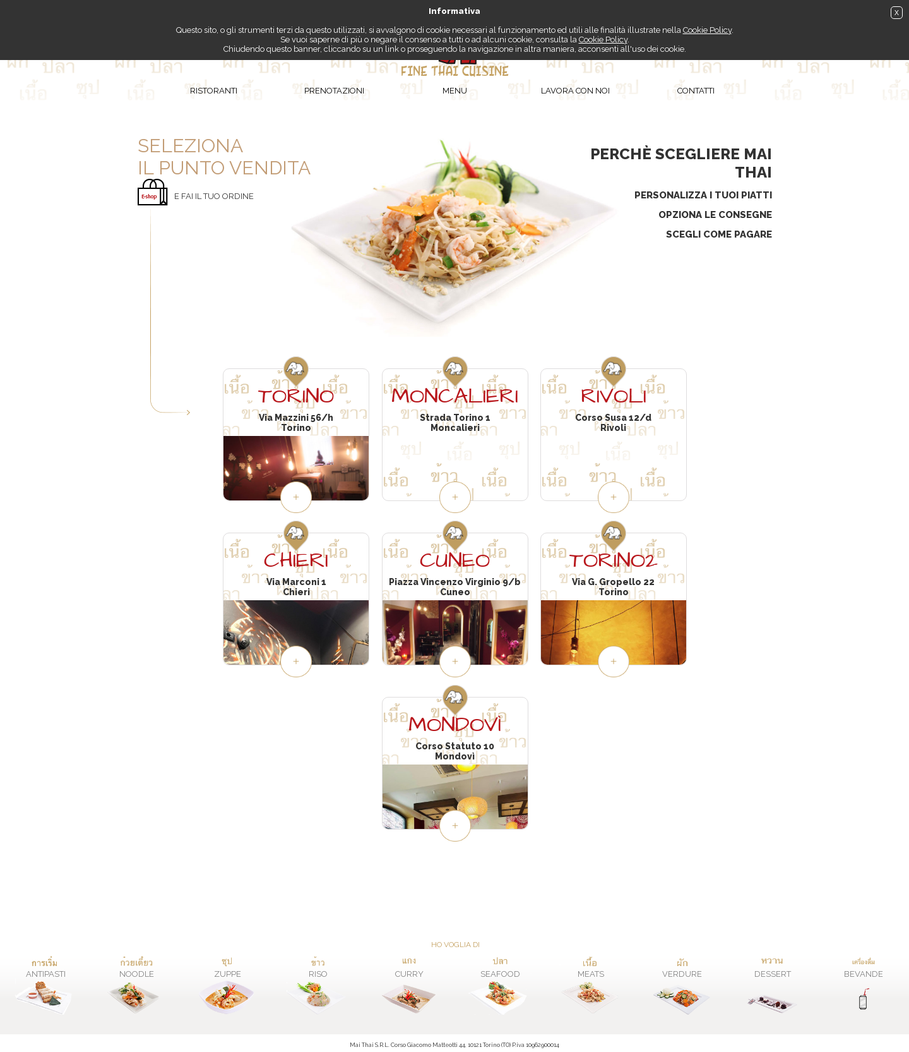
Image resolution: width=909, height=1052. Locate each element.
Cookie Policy (707, 30)
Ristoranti (213, 90)
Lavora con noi (575, 90)
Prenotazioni (334, 90)
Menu (455, 90)
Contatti (696, 90)
